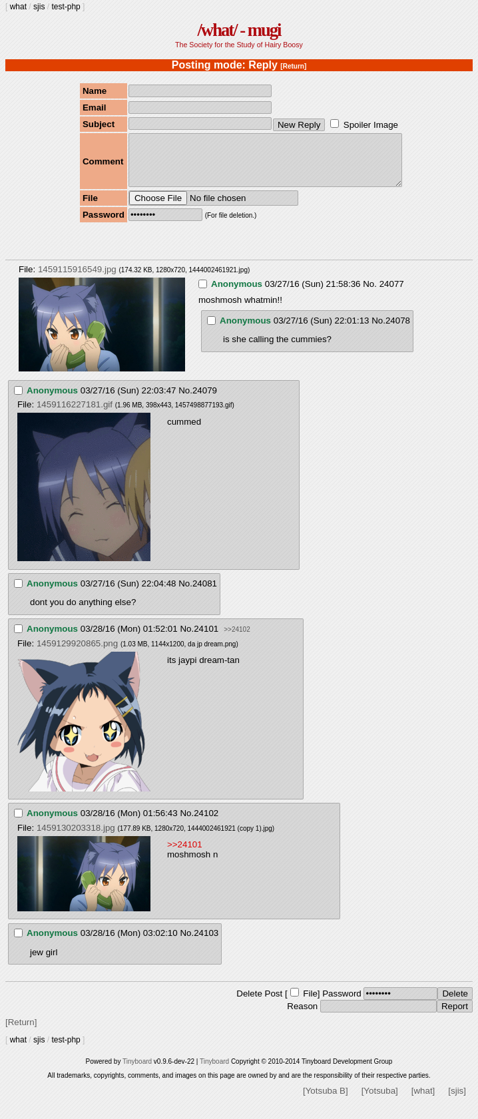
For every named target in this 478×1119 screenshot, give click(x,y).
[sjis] (457, 1101)
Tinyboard (137, 1071)
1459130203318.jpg (76, 838)
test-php (65, 6)
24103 (206, 943)
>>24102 (237, 639)
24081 (204, 593)
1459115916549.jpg (77, 279)
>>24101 (184, 854)
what (18, 6)
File (310, 1003)
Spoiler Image (371, 125)
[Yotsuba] (379, 1101)
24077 (391, 294)
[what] (423, 1101)
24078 (397, 331)
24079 (204, 400)
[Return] (293, 66)
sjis (39, 6)
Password (341, 1003)
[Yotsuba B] (325, 1101)
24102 (206, 823)
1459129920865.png (77, 653)
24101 (206, 639)
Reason (302, 1016)
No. (370, 294)
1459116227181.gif (75, 414)
